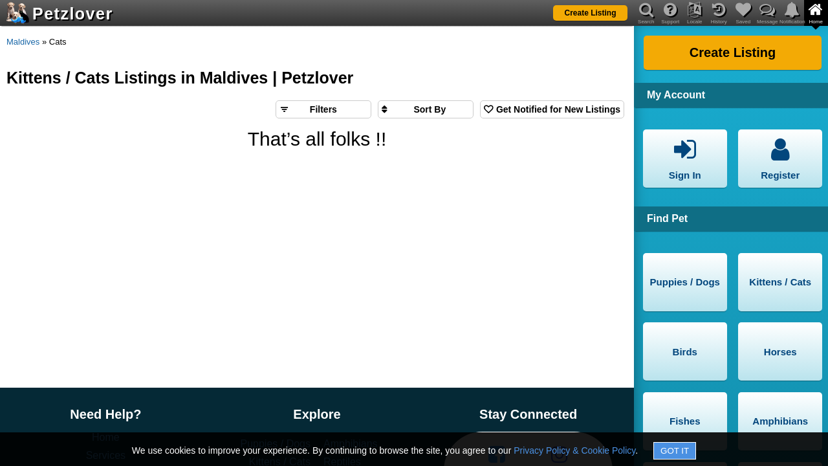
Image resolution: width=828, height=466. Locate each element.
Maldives (22, 42)
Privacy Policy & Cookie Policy (574, 450)
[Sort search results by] (425, 109)
